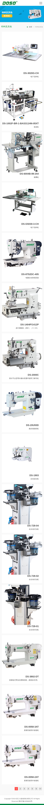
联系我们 (7, 16)
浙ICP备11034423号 (26, 801)
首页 (30, 27)
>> (40, 789)
